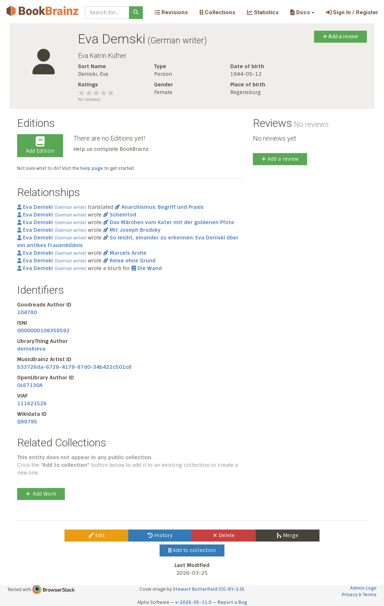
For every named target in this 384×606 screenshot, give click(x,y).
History (160, 535)
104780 (27, 312)
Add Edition (40, 145)
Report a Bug (232, 602)
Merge (287, 535)
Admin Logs (363, 588)
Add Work (41, 493)
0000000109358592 (43, 330)
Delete (224, 535)
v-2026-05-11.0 (193, 602)
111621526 (32, 403)
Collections (217, 12)
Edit (97, 535)
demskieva (31, 348)
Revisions (171, 12)
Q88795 (27, 421)
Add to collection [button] (192, 550)
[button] (302, 12)
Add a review (340, 36)
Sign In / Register (352, 12)
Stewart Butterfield (195, 589)
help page (91, 168)
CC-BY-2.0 (231, 589)
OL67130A (30, 385)
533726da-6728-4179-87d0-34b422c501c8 (74, 367)
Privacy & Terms (359, 595)
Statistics (263, 12)
